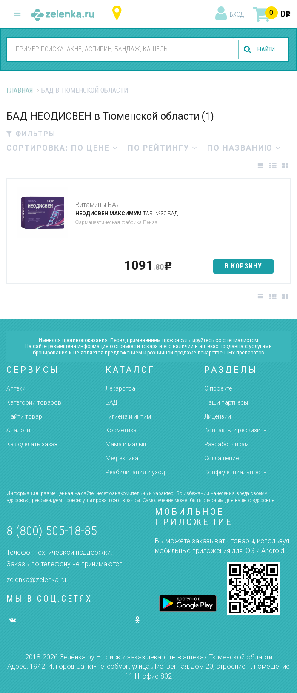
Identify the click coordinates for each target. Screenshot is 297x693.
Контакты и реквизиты (236, 430)
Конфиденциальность (235, 472)
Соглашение (221, 458)
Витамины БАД (98, 205)
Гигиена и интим (128, 416)
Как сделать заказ (31, 444)
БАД (111, 402)
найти (264, 50)
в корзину (243, 266)
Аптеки (16, 388)
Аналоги (18, 430)
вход (237, 14)
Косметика (121, 430)
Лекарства (120, 388)
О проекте (218, 388)
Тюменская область (119, 13)
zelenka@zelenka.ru (36, 580)
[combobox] (118, 49)
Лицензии (217, 416)
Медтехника (122, 458)
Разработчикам (226, 444)
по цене (94, 147)
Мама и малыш (127, 444)
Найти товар (24, 416)
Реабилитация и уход (135, 472)
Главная (19, 90)
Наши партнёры (226, 402)
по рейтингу (163, 147)
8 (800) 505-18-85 (51, 530)
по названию (244, 147)
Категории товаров (33, 402)
